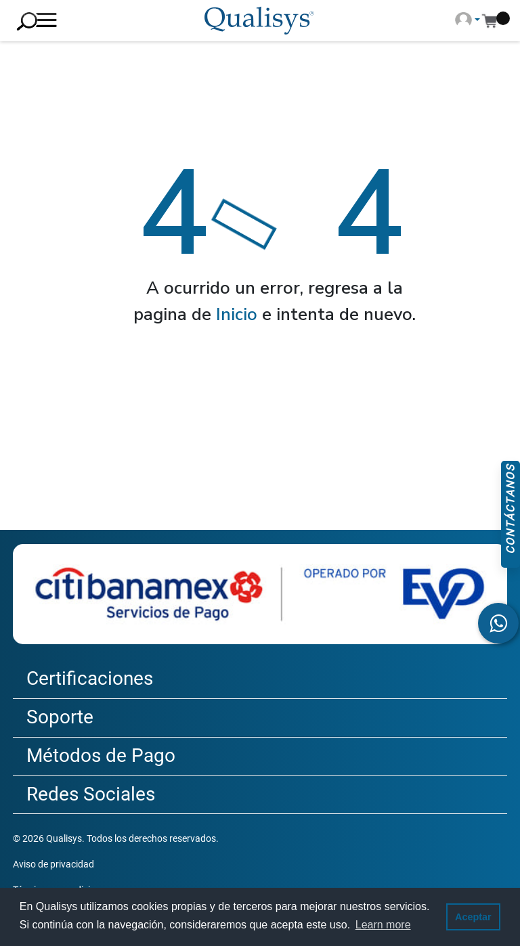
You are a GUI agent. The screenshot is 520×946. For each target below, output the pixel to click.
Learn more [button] (383, 924)
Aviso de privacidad (53, 864)
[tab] (260, 679)
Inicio (236, 314)
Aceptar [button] (473, 916)
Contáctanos (510, 509)
